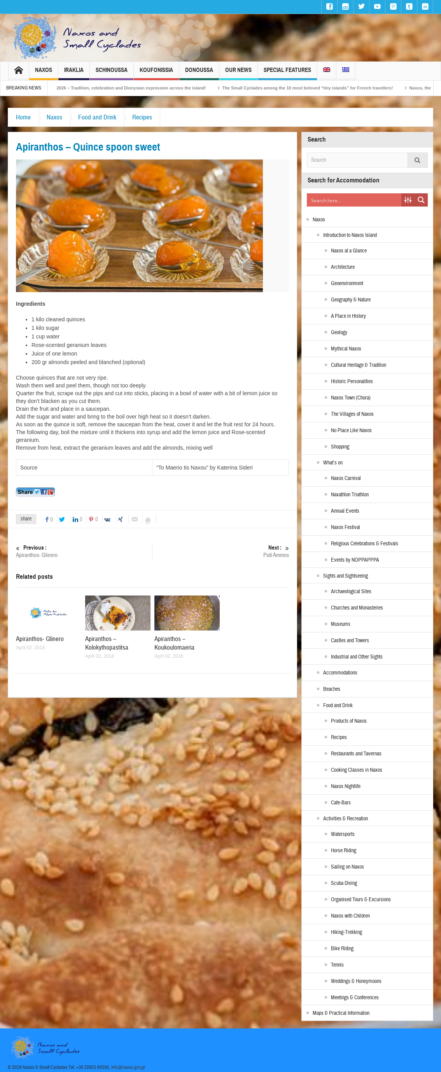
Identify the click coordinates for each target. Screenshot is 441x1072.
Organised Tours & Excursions (361, 899)
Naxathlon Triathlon (350, 494)
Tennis (337, 965)
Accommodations (340, 672)
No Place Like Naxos (351, 430)
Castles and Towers (350, 640)
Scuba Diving (344, 883)
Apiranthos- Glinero (84, 551)
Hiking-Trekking (346, 932)
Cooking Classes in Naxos (356, 770)
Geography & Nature (351, 299)
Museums (340, 624)
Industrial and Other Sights (357, 656)
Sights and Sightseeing (345, 576)
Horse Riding (343, 850)
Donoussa (199, 73)
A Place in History (348, 316)
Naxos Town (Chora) (351, 397)
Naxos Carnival (346, 478)
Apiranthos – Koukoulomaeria (174, 643)
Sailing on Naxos (347, 867)
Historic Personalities (352, 381)
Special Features (287, 73)
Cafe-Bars (341, 802)
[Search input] (354, 200)
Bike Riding (342, 948)
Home (23, 117)
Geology (339, 332)
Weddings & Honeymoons (356, 981)
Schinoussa (111, 73)
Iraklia (73, 73)
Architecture (343, 267)
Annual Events (345, 511)
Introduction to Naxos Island (350, 235)
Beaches (331, 689)
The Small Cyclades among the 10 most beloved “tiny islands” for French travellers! (324, 88)
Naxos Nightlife (345, 786)
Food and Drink (97, 117)
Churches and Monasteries (357, 607)
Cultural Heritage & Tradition (358, 365)
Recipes (142, 117)
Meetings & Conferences (355, 997)
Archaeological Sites (351, 591)
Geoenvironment (347, 283)
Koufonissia (156, 73)
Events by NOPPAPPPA (355, 560)
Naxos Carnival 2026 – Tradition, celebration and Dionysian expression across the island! (131, 88)
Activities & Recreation (345, 818)
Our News (238, 73)
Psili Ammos (221, 551)
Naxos (43, 73)
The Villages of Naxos (352, 414)
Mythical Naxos (346, 348)
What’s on (333, 462)
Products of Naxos (349, 721)
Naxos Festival (345, 527)
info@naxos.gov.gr (128, 1067)
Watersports (343, 834)
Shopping (340, 446)
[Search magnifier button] (421, 200)
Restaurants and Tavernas (356, 753)
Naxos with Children (350, 916)
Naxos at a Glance (349, 250)
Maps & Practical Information (341, 1013)
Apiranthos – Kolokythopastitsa (106, 643)
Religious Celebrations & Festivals (364, 543)
